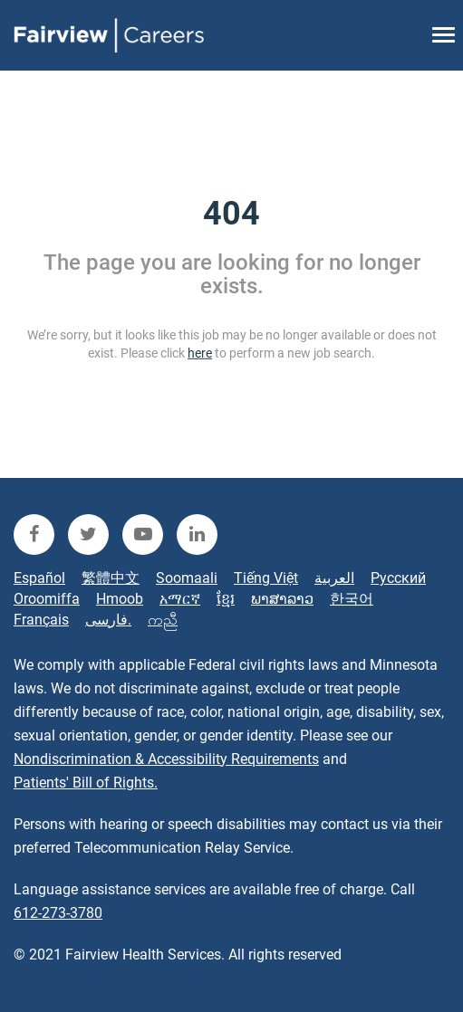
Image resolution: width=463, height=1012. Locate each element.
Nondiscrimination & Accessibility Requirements (166, 759)
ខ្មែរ (226, 598)
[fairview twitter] (88, 534)
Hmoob (119, 598)
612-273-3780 (58, 912)
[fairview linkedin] (197, 534)
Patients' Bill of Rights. (86, 782)
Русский (398, 578)
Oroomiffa (47, 598)
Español (39, 578)
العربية (334, 578)
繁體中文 (111, 578)
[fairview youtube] (142, 534)
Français (41, 619)
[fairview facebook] (34, 534)
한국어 (351, 598)
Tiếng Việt (266, 578)
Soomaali (186, 578)
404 (231, 214)
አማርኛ (179, 598)
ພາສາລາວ (282, 598)
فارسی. (108, 619)
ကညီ (163, 619)
